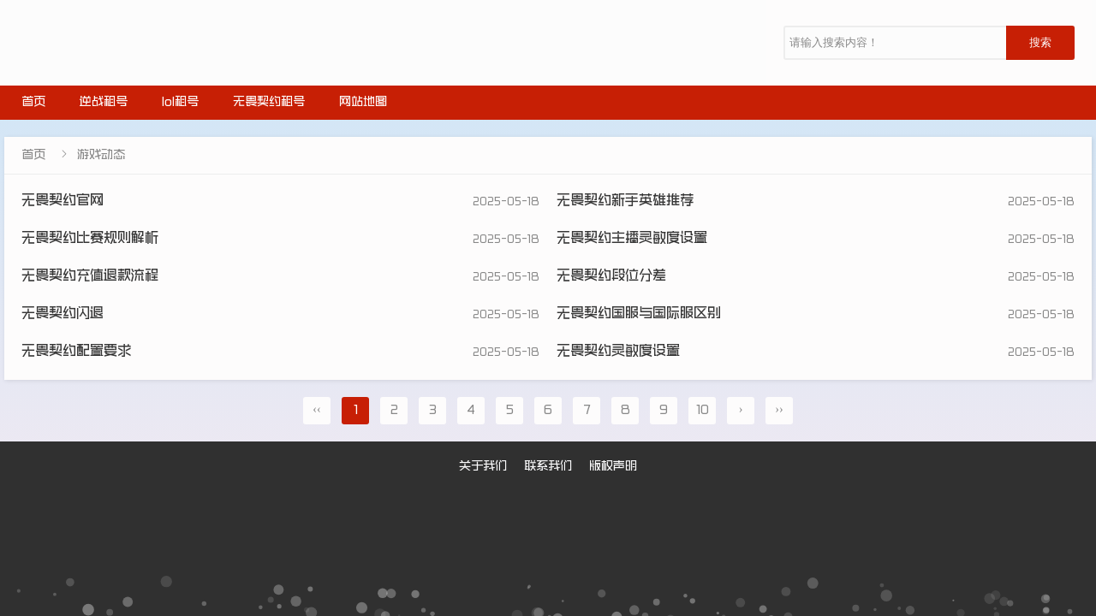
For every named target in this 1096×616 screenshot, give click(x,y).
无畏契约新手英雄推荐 (625, 201)
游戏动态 (101, 156)
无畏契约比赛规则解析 (89, 239)
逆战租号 (104, 103)
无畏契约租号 (269, 103)
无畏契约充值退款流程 (89, 277)
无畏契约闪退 (62, 314)
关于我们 (483, 467)
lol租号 (180, 103)
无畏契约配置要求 (76, 352)
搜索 (1040, 42)
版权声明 (613, 467)
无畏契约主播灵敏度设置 (632, 239)
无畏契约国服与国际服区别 (639, 314)
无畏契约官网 (62, 201)
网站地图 (363, 103)
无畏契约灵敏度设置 (618, 352)
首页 (33, 103)
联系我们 (548, 467)
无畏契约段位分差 (611, 277)
